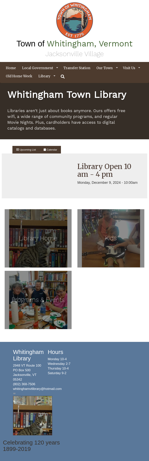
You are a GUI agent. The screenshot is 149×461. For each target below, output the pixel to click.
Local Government (38, 68)
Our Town (106, 68)
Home (11, 68)
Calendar (50, 149)
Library (45, 76)
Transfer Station (76, 68)
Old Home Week (19, 76)
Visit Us (130, 68)
